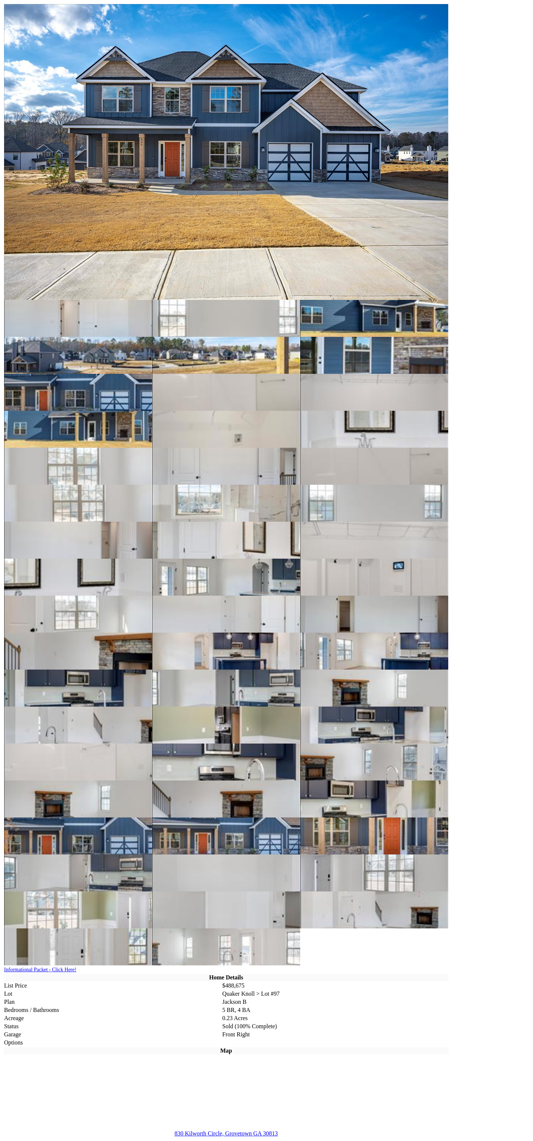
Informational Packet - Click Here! (40, 969)
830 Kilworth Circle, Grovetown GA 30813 (226, 1133)
